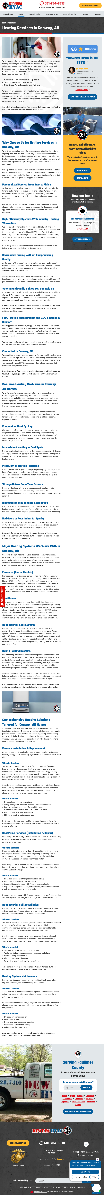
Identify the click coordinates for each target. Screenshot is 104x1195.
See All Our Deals (82, 239)
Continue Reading (83, 90)
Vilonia (78, 1103)
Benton (64, 1095)
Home (5, 23)
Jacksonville (66, 1098)
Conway (80, 1095)
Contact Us (82, 170)
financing (60, 1157)
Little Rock (79, 1098)
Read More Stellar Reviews (82, 97)
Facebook (86, 1142)
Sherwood (92, 1101)
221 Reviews (90, 49)
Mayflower (64, 1101)
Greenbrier (90, 1095)
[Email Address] (63, 1179)
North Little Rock (78, 1101)
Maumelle (90, 1098)
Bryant (72, 1095)
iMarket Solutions (40, 1190)
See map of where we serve (78, 1110)
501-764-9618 (52, 3)
